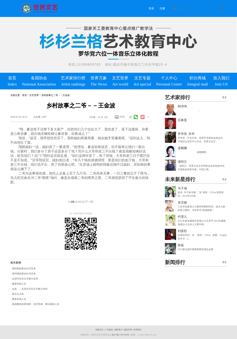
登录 (151, 8)
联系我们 (138, 329)
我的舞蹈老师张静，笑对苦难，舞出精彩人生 (35, 304)
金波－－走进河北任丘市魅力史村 (30, 289)
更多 (224, 97)
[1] (69, 201)
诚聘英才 (118, 329)
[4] (79, 201)
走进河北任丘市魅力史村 (25, 278)
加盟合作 (99, 329)
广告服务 (109, 329)
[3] (76, 201)
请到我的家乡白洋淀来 (24, 268)
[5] (82, 201)
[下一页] (89, 201)
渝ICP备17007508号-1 (121, 335)
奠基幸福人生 (19, 284)
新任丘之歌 (18, 294)
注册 (162, 8)
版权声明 (128, 329)
